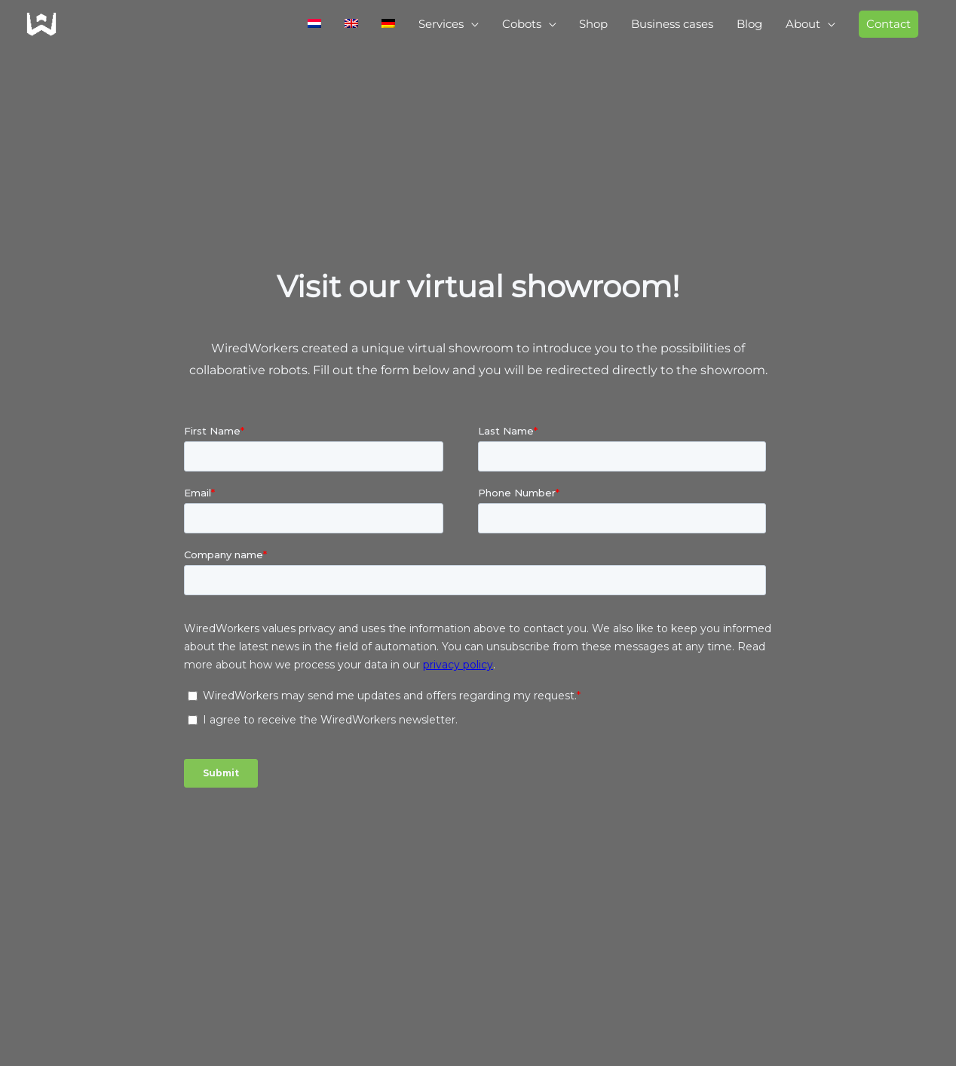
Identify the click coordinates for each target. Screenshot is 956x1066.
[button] (886, 27)
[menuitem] (277, 27)
